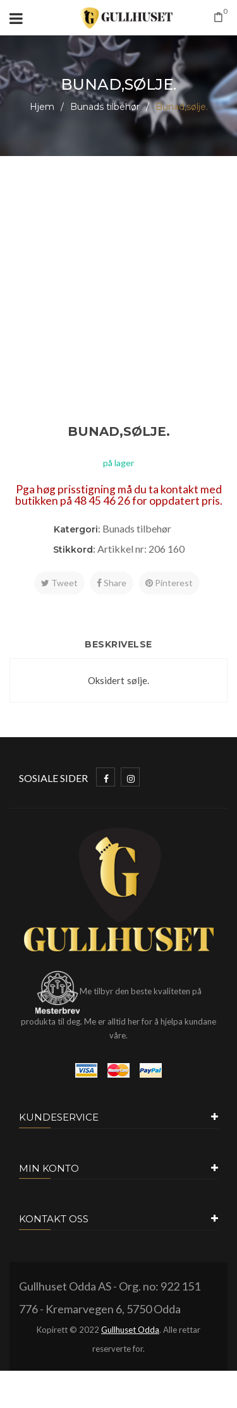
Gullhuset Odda (130, 1330)
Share (111, 582)
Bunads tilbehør (105, 106)
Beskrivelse (118, 644)
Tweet (59, 582)
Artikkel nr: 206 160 (141, 549)
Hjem (42, 106)
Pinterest (169, 582)
